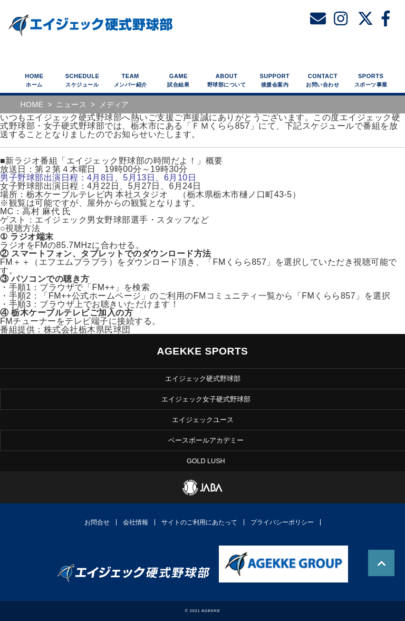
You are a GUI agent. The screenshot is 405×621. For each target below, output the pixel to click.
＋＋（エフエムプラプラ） (58, 261)
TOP (381, 563)
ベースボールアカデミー (206, 440)
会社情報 (135, 522)
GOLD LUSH (206, 461)
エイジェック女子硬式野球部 (205, 399)
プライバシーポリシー (282, 522)
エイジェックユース (203, 420)
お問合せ (97, 522)
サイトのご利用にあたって (199, 522)
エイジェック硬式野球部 (202, 379)
